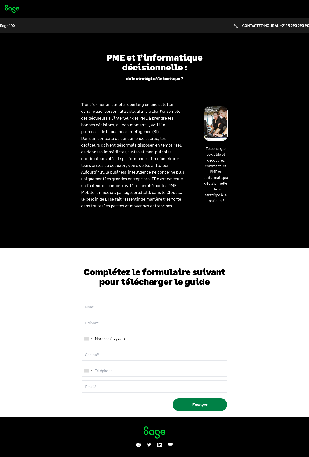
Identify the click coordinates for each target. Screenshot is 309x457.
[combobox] (87, 370)
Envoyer (200, 404)
